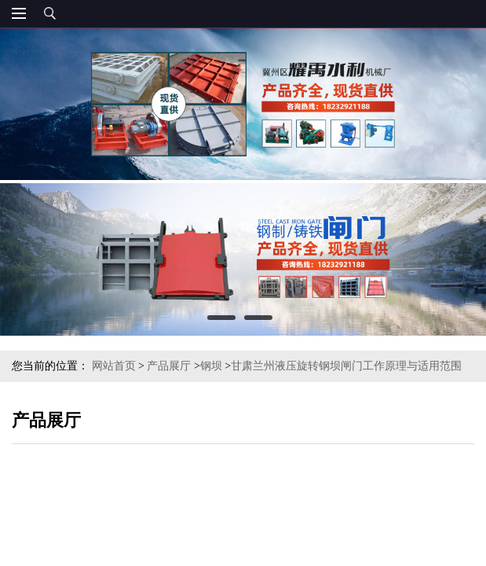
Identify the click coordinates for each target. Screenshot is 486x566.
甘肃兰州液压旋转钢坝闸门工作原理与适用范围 (346, 366)
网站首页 (114, 366)
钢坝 (211, 366)
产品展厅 (169, 366)
